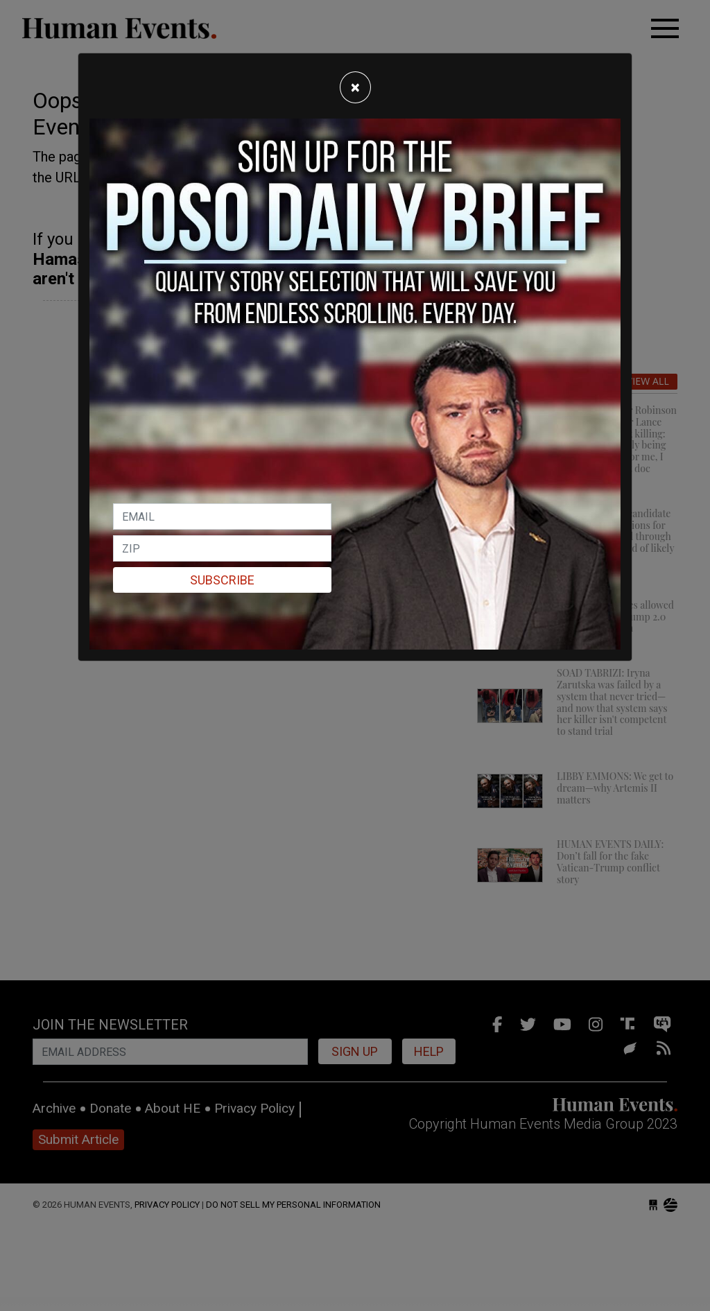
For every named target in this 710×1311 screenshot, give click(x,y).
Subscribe (222, 580)
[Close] (355, 87)
